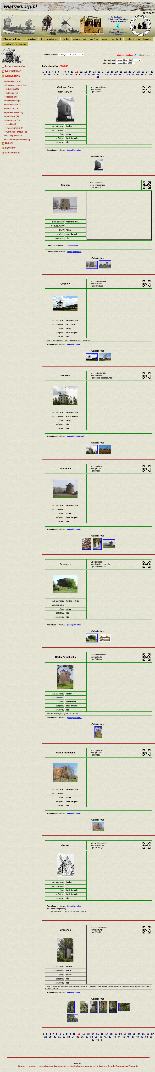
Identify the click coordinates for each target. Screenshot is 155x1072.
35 (71, 74)
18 (108, 71)
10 (72, 71)
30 (49, 74)
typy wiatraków (13, 71)
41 (98, 74)
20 (116, 71)
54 (98, 77)
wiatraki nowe (12, 152)
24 (134, 71)
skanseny (10, 147)
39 (89, 74)
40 (93, 74)
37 (80, 74)
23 (130, 71)
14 (90, 71)
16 (99, 71)
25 (138, 71)
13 (86, 71)
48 (128, 74)
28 (152, 71)
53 (150, 74)
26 (143, 71)
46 (120, 74)
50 (137, 74)
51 (142, 74)
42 (102, 74)
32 (58, 74)
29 (45, 74)
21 (121, 71)
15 (94, 71)
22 (125, 71)
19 (112, 71)
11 (77, 71)
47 (124, 74)
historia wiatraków (15, 66)
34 (67, 74)
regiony (9, 143)
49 (133, 74)
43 (106, 74)
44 (111, 74)
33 (62, 74)
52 (146, 74)
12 (81, 71)
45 (115, 74)
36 (76, 74)
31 (53, 74)
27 (147, 71)
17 (103, 71)
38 (84, 74)
